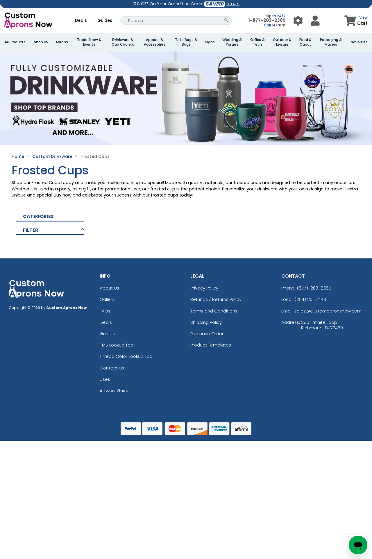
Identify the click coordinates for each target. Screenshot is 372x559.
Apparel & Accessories (154, 42)
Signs (210, 42)
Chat (281, 25)
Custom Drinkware (52, 156)
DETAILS (232, 3)
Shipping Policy (206, 322)
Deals (81, 20)
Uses (105, 379)
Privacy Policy (204, 288)
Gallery (107, 299)
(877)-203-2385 (314, 288)
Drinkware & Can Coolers (123, 42)
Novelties (359, 42)
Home (18, 156)
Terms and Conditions (213, 311)
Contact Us (112, 368)
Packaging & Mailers (331, 42)
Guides (104, 20)
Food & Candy (305, 42)
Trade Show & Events (89, 42)
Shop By (41, 42)
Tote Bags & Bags (186, 42)
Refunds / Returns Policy (216, 299)
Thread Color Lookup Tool (126, 356)
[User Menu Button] (298, 20)
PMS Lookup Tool (117, 345)
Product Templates (210, 345)
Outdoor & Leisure (282, 42)
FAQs (105, 311)
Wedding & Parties (232, 42)
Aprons (62, 42)
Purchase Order (206, 334)
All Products (15, 42)
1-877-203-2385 (267, 20)
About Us (109, 288)
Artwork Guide (115, 390)
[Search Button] (226, 20)
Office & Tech (257, 42)
